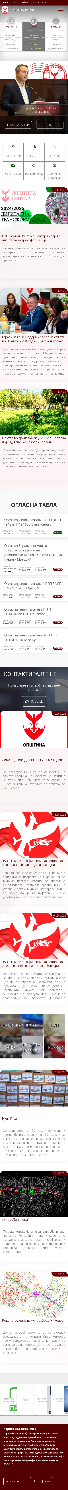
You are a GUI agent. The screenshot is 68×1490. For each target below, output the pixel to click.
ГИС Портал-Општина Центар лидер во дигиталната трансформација (31, 238)
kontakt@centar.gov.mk (35, 2)
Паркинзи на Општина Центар (8, 1399)
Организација (11, 40)
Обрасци (55, 156)
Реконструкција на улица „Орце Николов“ (33, 1320)
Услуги (56, 40)
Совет (50, 124)
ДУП (54, 1025)
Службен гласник (33, 49)
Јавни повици (56, 44)
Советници (33, 35)
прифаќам (12, 1485)
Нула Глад (9, 1118)
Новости (56, 35)
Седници (33, 44)
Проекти (54, 1047)
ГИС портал (13, 156)
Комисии (34, 40)
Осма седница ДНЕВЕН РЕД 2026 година (32, 760)
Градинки (11, 1025)
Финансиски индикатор (42, 1399)
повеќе (8, 1468)
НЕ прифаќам (41, 1485)
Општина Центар (23, 10)
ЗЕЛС (25, 1400)
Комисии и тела (11, 49)
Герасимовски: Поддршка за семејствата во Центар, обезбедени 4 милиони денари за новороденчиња (33, 339)
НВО (11, 1047)
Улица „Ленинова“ (15, 1219)
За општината (11, 35)
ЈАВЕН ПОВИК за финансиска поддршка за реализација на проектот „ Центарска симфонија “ (32, 964)
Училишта (33, 1025)
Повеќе (36, 701)
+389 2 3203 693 (11, 2)
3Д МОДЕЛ (34, 156)
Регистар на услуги (32, 1047)
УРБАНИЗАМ (13, 174)
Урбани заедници (54, 176)
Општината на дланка (59, 1399)
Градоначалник (18, 124)
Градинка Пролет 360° (56, 49)
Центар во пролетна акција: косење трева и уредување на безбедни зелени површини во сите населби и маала (34, 440)
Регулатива (11, 44)
